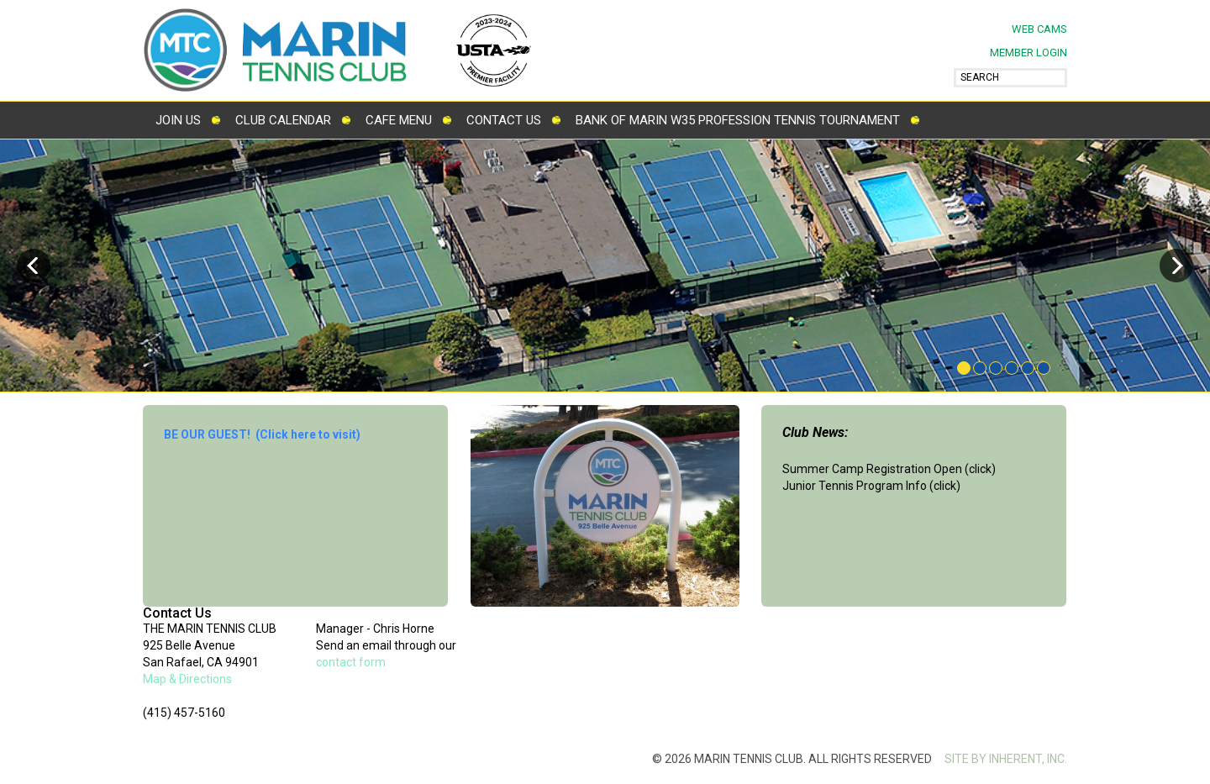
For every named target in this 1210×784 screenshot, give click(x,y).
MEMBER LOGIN (1028, 52)
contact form (351, 662)
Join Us (178, 120)
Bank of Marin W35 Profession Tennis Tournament (738, 120)
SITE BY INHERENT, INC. (1005, 759)
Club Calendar (283, 120)
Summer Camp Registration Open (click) (889, 469)
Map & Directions (187, 679)
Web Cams (1039, 29)
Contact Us (503, 120)
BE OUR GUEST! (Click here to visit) (262, 434)
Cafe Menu (399, 120)
